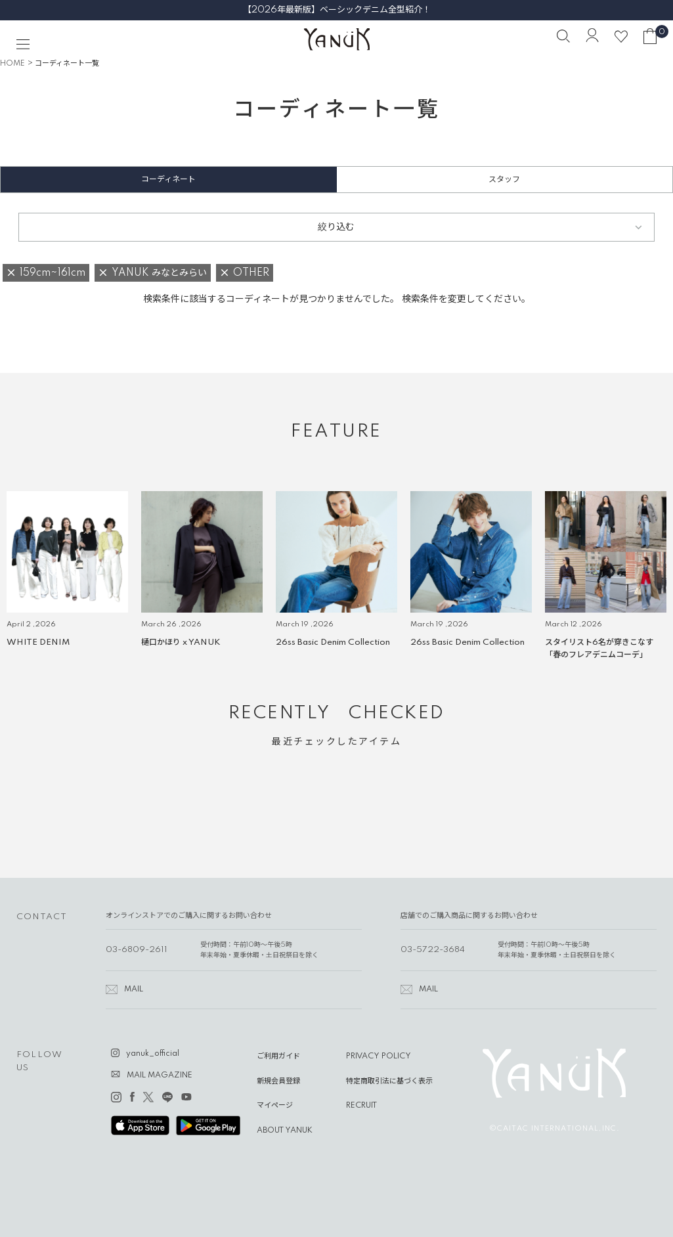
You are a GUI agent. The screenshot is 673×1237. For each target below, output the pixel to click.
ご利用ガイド (278, 1056)
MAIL (133, 989)
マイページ (275, 1106)
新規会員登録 (278, 1081)
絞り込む (336, 227)
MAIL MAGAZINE (159, 1075)
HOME (12, 64)
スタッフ (504, 179)
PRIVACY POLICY (378, 1056)
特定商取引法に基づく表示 (389, 1081)
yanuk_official (152, 1054)
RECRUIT (361, 1106)
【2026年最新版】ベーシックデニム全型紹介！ (337, 9)
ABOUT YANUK (285, 1131)
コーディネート (168, 179)
